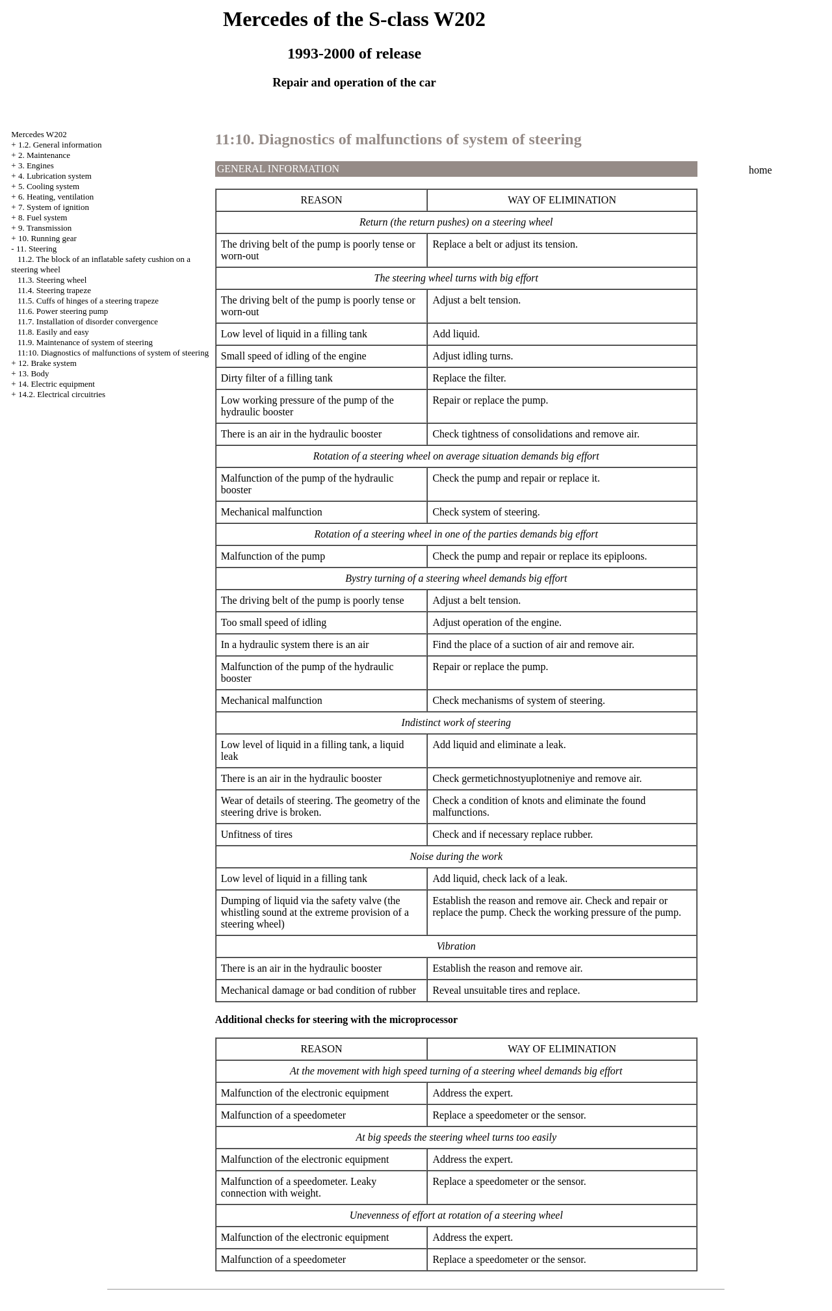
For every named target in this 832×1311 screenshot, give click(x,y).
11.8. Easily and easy (53, 332)
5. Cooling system (48, 186)
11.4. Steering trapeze (54, 290)
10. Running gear (47, 238)
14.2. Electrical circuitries (61, 394)
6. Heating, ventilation (56, 196)
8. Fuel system (42, 217)
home (760, 169)
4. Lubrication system (55, 176)
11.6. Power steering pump (63, 311)
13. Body (33, 373)
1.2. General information (60, 144)
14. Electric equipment (56, 384)
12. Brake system (47, 363)
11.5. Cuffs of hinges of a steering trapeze (88, 300)
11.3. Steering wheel (52, 280)
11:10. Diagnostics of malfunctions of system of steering (113, 352)
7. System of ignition (53, 207)
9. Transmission (45, 228)
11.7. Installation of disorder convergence (88, 321)
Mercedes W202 (38, 134)
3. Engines (36, 165)
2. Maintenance (44, 155)
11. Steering (36, 248)
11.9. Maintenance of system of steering (85, 342)
